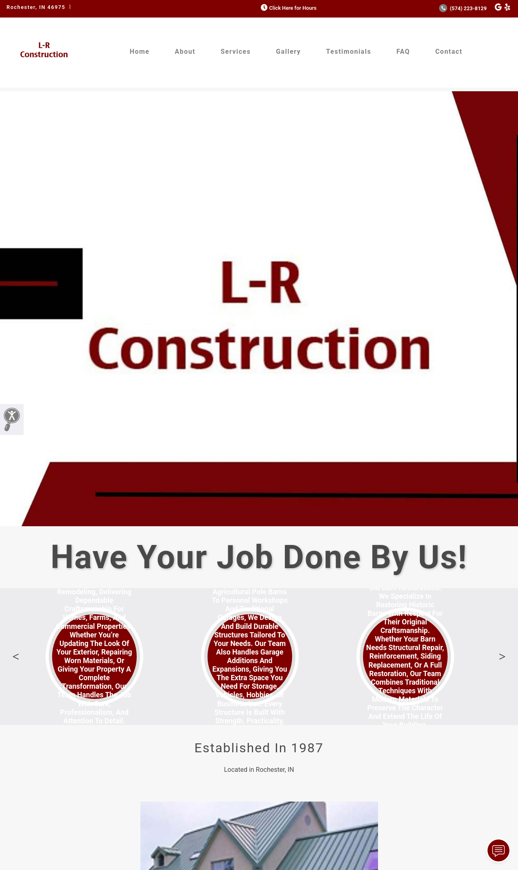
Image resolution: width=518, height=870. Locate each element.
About (185, 51)
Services (236, 51)
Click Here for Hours (288, 8)
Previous (16, 656)
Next (502, 656)
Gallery (288, 51)
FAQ (403, 51)
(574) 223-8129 (463, 8)
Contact (449, 51)
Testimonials (348, 51)
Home (140, 51)
